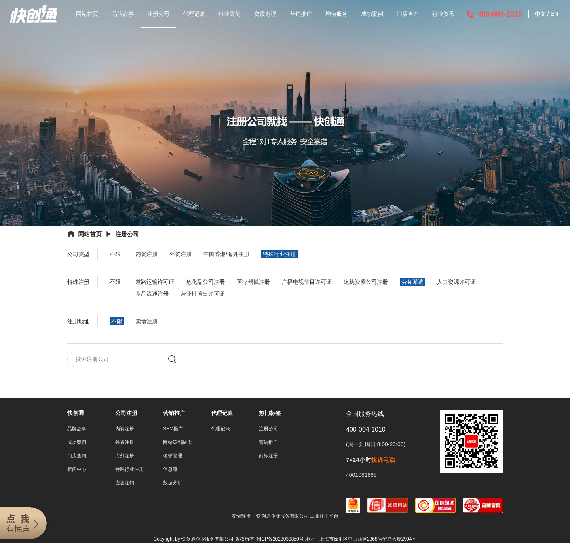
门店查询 (408, 14)
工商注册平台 (324, 516)
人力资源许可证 (456, 282)
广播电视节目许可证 (307, 282)
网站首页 (87, 14)
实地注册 (146, 321)
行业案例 (229, 14)
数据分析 (172, 483)
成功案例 (372, 14)
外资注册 (180, 254)
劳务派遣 (412, 282)
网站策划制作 (177, 442)
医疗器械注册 (253, 282)
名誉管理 (172, 456)
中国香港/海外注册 (226, 254)
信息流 (170, 469)
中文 (540, 14)
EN (554, 14)
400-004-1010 (500, 14)
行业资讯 (443, 14)
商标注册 (268, 456)
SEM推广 (173, 429)
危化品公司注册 (205, 282)
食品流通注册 (152, 294)
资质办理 (265, 14)
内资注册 (146, 254)
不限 (115, 254)
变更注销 (124, 483)
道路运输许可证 (154, 282)
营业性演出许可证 (202, 294)
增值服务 (336, 14)
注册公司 (158, 14)
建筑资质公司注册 (366, 282)
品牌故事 (123, 14)
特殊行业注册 (279, 254)
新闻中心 (76, 469)
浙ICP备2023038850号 (279, 539)
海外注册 (124, 456)
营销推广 (301, 14)
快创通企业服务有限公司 (283, 516)
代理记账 (194, 14)
